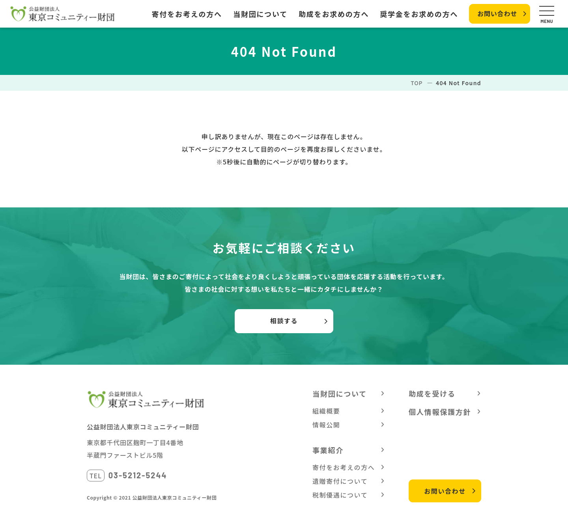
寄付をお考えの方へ (187, 14)
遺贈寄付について (340, 481)
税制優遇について (340, 495)
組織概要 (326, 411)
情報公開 (326, 424)
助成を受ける (432, 393)
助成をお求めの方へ (334, 14)
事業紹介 (328, 450)
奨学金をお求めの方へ (419, 14)
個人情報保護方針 (440, 412)
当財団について (260, 14)
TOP (416, 83)
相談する (284, 320)
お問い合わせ (497, 13)
